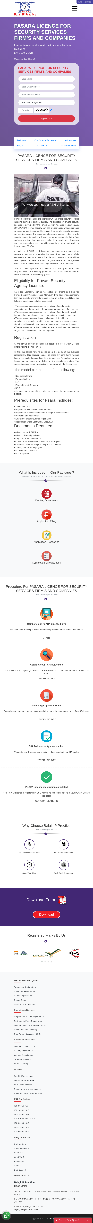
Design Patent (20, 1000)
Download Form (69, 145)
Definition (21, 140)
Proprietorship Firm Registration (29, 1017)
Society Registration (23, 1051)
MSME (17, 1064)
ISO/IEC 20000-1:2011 (24, 1119)
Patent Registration (23, 996)
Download (46, 914)
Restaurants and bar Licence (27, 1089)
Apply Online (46, 118)
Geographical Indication (25, 1004)
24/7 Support (20, 1170)
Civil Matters (20, 1144)
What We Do (20, 1157)
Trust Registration (22, 1059)
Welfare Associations (23, 1055)
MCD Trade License (23, 1085)
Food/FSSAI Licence (23, 1076)
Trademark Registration (25, 987)
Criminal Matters (21, 1148)
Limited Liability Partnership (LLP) (30, 1025)
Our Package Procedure (45, 140)
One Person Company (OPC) (27, 1034)
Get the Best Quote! (69, 1220)
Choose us (42, 145)
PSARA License (21, 1093)
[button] (42, 962)
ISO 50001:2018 (21, 1132)
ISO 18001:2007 (21, 1114)
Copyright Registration (24, 991)
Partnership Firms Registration (28, 1021)
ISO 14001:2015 (21, 1110)
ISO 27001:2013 (21, 1127)
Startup (25, 1064)
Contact (17, 1166)
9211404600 (84, 2)
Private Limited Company (25, 1030)
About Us (18, 1153)
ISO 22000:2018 (21, 1123)
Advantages (70, 140)
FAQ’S (20, 145)
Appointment (20, 1161)
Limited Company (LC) (24, 1046)
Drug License (36, 1093)
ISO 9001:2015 (21, 1106)
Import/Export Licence (24, 1080)
